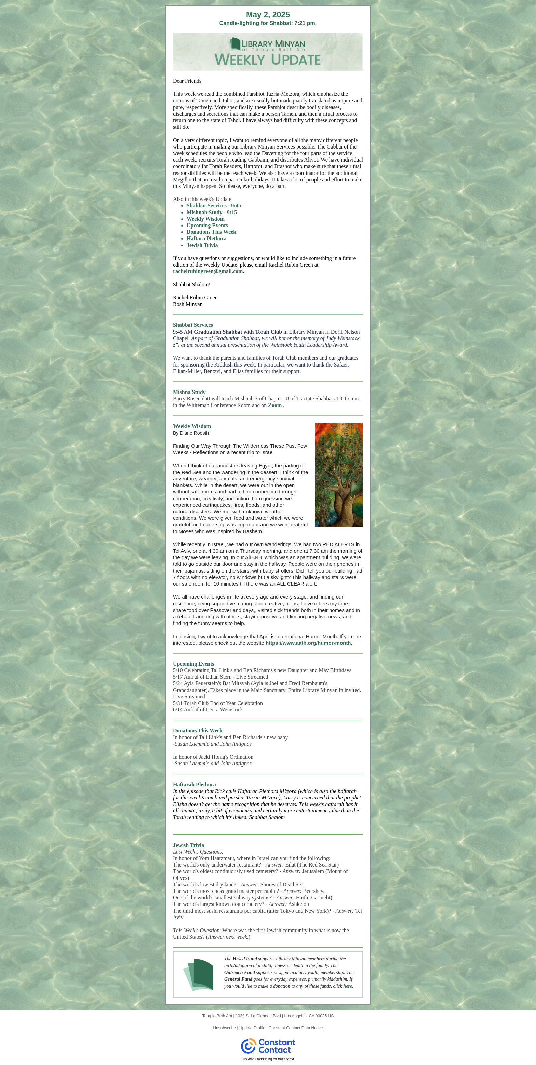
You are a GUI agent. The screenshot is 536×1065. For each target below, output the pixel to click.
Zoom (275, 405)
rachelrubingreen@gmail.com (208, 271)
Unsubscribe (224, 1028)
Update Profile (252, 1028)
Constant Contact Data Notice (296, 1028)
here (347, 986)
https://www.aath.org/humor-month (308, 643)
